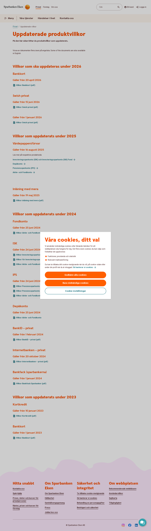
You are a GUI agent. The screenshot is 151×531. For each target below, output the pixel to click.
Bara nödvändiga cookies (75, 283)
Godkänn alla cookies (75, 275)
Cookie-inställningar (75, 291)
